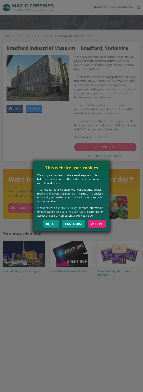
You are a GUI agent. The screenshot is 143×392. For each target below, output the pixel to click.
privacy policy (69, 208)
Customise (73, 224)
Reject (51, 224)
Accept (97, 224)
